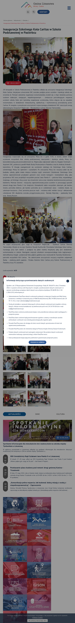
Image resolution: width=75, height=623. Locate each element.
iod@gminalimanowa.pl (16, 309)
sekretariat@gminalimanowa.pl (29, 301)
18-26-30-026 (52, 306)
